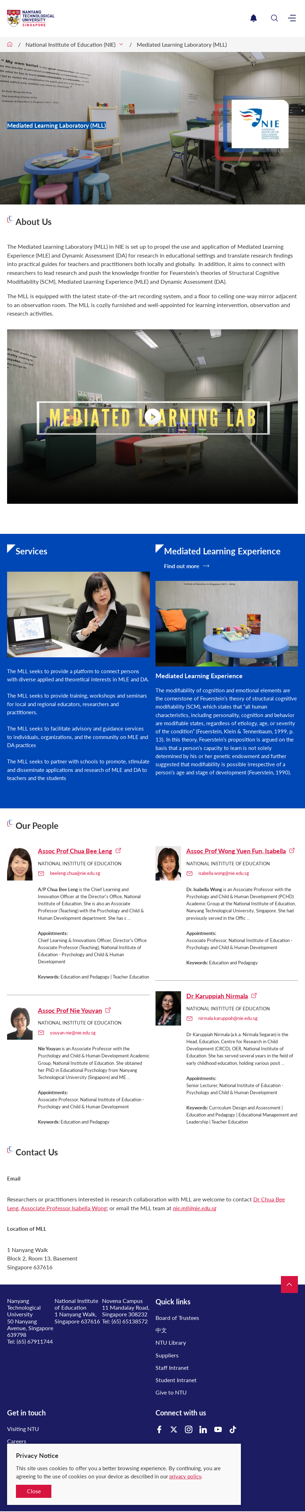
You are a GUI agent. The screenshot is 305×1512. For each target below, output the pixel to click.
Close (34, 1491)
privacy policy (185, 1476)
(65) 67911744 (35, 1341)
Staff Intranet (172, 1367)
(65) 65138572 (130, 1321)
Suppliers (167, 1355)
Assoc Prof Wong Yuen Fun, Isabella (240, 851)
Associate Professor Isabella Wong (64, 1208)
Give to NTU (171, 1392)
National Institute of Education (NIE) (70, 44)
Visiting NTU (23, 1428)
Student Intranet (176, 1380)
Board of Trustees (177, 1317)
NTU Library (171, 1342)
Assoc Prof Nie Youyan (74, 1010)
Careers (16, 1441)
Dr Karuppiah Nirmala (221, 996)
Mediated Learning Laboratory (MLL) (182, 44)
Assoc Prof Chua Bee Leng (80, 851)
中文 (161, 1330)
